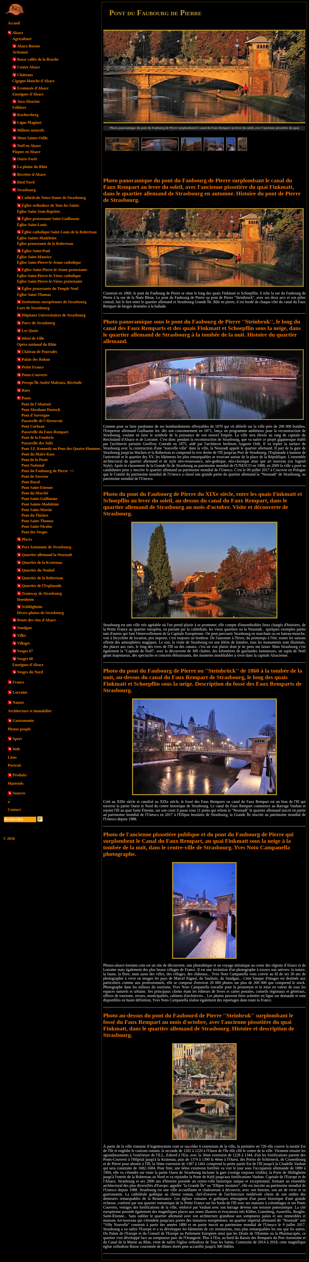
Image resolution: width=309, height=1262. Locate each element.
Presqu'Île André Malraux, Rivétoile (52, 383)
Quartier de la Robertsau (42, 578)
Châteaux (25, 75)
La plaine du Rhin (32, 167)
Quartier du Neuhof (38, 570)
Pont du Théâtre (34, 515)
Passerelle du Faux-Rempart (44, 432)
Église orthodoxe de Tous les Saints (50, 205)
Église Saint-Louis (32, 225)
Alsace (17, 33)
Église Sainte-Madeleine (36, 238)
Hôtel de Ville (33, 338)
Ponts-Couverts (34, 375)
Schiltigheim (32, 607)
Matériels (15, 783)
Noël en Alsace (29, 146)
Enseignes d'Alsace (27, 94)
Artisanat (20, 52)
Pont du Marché (34, 493)
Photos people (19, 729)
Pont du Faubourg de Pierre (47, 471)
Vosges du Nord (30, 672)
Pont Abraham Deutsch (40, 410)
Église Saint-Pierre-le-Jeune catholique (49, 262)
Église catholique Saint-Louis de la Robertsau (59, 232)
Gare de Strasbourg (33, 308)
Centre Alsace (28, 67)
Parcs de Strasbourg (38, 323)
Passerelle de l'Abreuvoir (42, 421)
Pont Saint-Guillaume (39, 499)
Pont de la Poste (34, 460)
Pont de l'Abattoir (36, 404)
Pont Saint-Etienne (37, 487)
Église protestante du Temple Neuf (50, 288)
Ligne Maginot (29, 122)
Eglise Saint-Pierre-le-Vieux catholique (49, 276)
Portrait (14, 765)
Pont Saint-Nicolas (36, 526)
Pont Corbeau (33, 426)
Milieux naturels (30, 130)
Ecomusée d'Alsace (33, 88)
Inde (16, 749)
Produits (20, 775)
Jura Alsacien (28, 101)
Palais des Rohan (36, 359)
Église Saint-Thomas (34, 295)
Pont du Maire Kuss (38, 454)
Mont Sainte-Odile (32, 138)
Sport (17, 739)
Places (27, 539)
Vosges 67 (25, 651)
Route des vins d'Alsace (36, 620)
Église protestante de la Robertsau (45, 244)
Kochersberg (27, 115)
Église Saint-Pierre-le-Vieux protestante (49, 281)
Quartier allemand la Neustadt (47, 555)
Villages (23, 643)
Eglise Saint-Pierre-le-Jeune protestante (54, 270)
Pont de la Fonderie (37, 437)
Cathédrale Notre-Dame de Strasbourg (54, 198)
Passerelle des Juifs (37, 443)
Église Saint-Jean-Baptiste (38, 211)
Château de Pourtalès (39, 352)
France (18, 682)
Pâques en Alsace (26, 152)
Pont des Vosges (34, 532)
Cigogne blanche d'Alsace (33, 81)
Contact (14, 809)
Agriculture (22, 39)
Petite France (33, 367)
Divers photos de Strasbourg (40, 613)
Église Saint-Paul (36, 251)
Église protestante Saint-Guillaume (50, 219)
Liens (12, 757)
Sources (19, 793)
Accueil (14, 23)
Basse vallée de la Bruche (38, 59)
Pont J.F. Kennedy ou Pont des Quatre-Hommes (60, 449)
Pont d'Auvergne (35, 415)
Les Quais (30, 331)
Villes (21, 635)
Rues (26, 390)
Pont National (32, 465)
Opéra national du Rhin (36, 344)
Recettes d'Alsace (31, 174)
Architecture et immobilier (30, 711)
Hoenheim (25, 599)
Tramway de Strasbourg (42, 593)
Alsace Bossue (28, 46)
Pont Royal (30, 482)
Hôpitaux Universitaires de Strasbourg (53, 315)
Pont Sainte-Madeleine (40, 504)
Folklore (19, 107)
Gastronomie (23, 721)
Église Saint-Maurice (34, 257)
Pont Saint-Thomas (37, 521)
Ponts (26, 398)
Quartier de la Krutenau (42, 562)
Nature (18, 702)
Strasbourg (26, 190)
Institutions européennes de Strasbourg (54, 302)
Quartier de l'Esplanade (41, 586)
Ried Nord (26, 182)
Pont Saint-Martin (36, 510)
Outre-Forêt (27, 159)
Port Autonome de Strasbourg (46, 547)
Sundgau (24, 628)
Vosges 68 (25, 659)
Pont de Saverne (34, 476)
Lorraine (20, 692)
